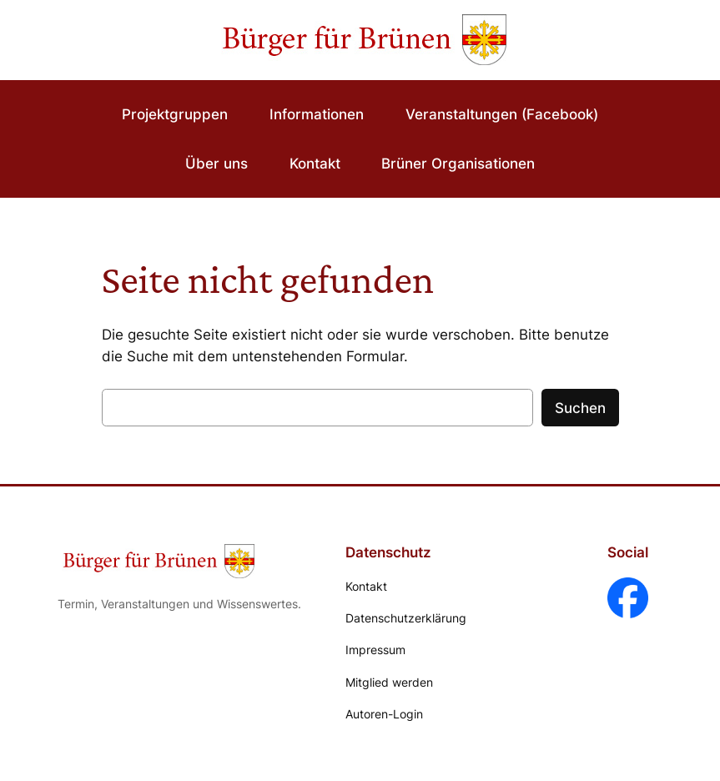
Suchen (580, 408)
